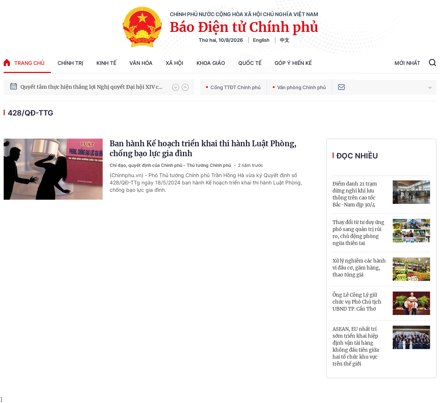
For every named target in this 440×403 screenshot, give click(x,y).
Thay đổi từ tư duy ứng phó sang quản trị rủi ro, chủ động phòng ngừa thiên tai (358, 232)
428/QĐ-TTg (30, 113)
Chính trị (70, 63)
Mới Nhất (407, 63)
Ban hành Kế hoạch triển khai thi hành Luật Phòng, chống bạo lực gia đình (203, 148)
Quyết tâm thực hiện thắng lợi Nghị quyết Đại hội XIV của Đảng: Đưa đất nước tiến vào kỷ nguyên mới (93, 87)
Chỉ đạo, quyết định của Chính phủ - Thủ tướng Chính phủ (171, 165)
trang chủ (24, 62)
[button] (175, 87)
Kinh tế (106, 63)
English (261, 40)
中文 (284, 40)
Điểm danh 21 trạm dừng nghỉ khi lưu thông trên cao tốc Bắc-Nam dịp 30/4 (355, 194)
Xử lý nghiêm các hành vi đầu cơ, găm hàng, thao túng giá (359, 268)
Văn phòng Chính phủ (299, 87)
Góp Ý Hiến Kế (293, 63)
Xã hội (174, 63)
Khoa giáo (211, 63)
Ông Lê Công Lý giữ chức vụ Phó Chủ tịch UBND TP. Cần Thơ (357, 302)
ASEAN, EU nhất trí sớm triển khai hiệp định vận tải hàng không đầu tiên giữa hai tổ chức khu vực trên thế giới (356, 346)
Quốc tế (249, 63)
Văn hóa (141, 63)
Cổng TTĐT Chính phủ (233, 87)
